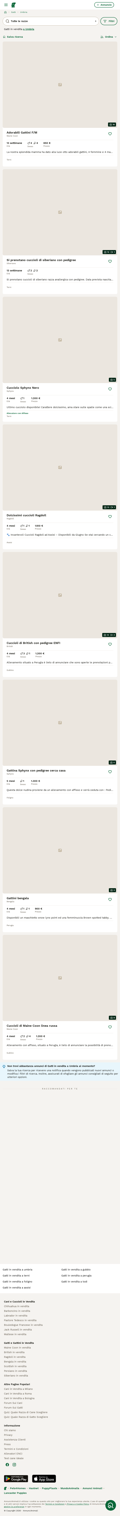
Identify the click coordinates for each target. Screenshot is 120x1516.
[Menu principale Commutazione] (6, 5)
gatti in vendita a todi (74, 1281)
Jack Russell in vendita (18, 1329)
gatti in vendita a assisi (17, 1287)
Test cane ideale (14, 1458)
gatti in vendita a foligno (17, 1281)
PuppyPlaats (49, 1488)
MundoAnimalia (69, 1488)
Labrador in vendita (15, 1315)
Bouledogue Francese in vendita (23, 1324)
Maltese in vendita (15, 1334)
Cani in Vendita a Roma (18, 1393)
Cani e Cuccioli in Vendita (19, 1301)
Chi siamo (10, 1430)
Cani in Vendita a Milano (18, 1388)
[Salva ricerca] (110, 1505)
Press (7, 1444)
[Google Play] (16, 1479)
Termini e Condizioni (16, 1448)
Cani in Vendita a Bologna (19, 1398)
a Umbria (28, 29)
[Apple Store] (44, 1479)
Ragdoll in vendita (14, 1356)
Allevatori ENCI (13, 1453)
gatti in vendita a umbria (17, 1269)
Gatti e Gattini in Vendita (19, 1342)
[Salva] (110, 134)
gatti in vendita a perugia (76, 1275)
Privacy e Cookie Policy (77, 1504)
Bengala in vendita (15, 1361)
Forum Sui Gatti (13, 1407)
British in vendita (14, 1352)
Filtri (108, 21)
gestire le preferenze (14, 1506)
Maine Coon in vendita (17, 1347)
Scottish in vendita (15, 1366)
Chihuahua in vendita (16, 1306)
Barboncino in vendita (17, 1310)
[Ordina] (108, 37)
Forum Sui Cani (13, 1402)
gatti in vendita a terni (16, 1275)
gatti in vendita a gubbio (76, 1269)
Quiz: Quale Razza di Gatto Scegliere (26, 1416)
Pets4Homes (18, 1488)
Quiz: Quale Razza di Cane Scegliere (26, 1412)
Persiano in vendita (15, 1370)
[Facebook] (7, 1464)
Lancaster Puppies (15, 1492)
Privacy (8, 1434)
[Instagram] (14, 1464)
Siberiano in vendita (16, 1375)
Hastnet (34, 1488)
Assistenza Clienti (15, 1439)
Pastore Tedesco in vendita (20, 1320)
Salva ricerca (13, 36)
